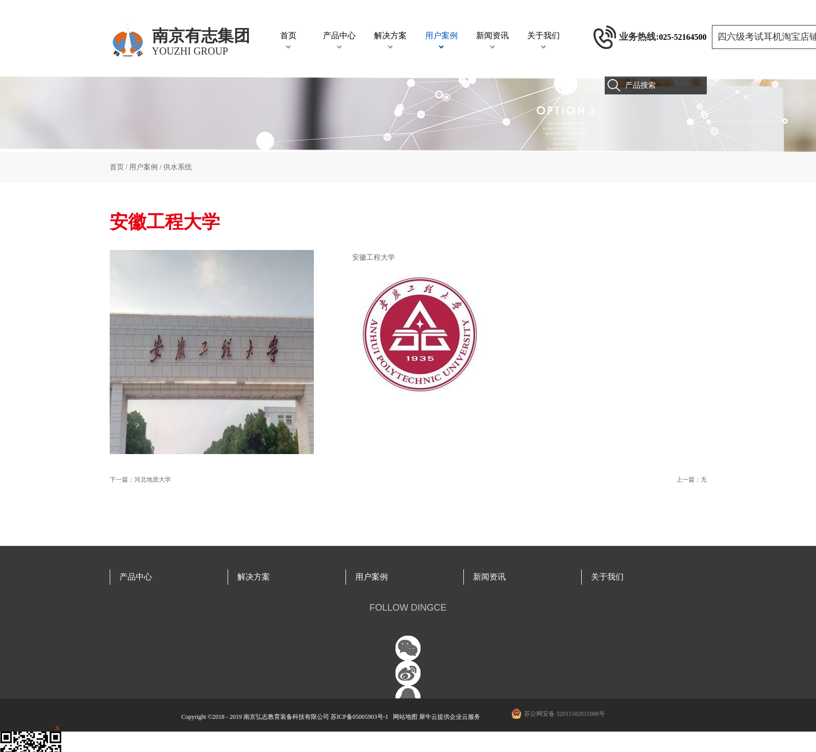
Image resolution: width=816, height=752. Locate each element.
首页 (288, 35)
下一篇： (140, 479)
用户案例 (143, 167)
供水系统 (177, 167)
